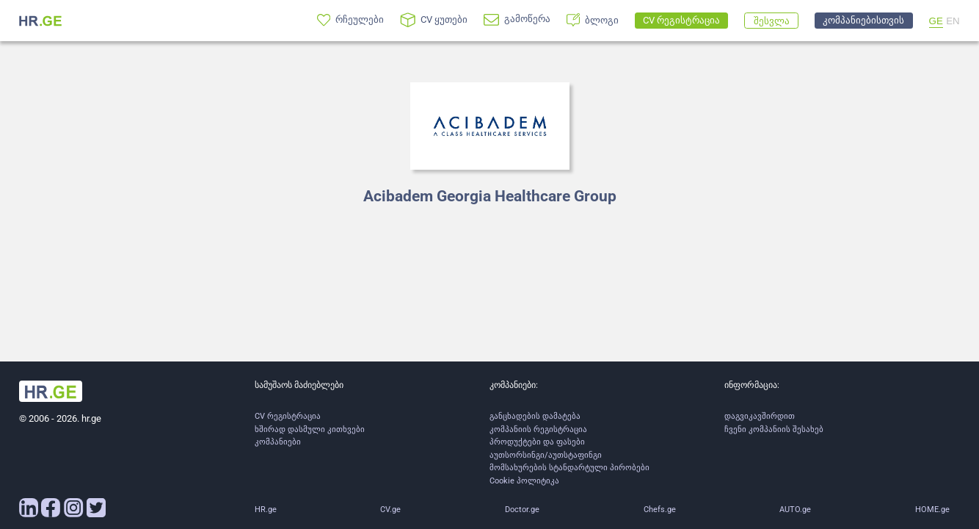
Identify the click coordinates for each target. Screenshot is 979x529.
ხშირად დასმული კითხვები (310, 429)
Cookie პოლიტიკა (524, 481)
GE (936, 20)
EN (953, 20)
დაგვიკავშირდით (759, 416)
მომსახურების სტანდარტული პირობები (569, 467)
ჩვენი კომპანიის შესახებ (773, 429)
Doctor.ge (522, 509)
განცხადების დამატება (535, 416)
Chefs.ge (660, 509)
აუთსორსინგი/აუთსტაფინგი (546, 455)
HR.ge (266, 509)
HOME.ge (932, 509)
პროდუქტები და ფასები (537, 442)
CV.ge (390, 509)
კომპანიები (278, 442)
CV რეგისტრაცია (288, 416)
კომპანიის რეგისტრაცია (538, 429)
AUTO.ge (795, 509)
